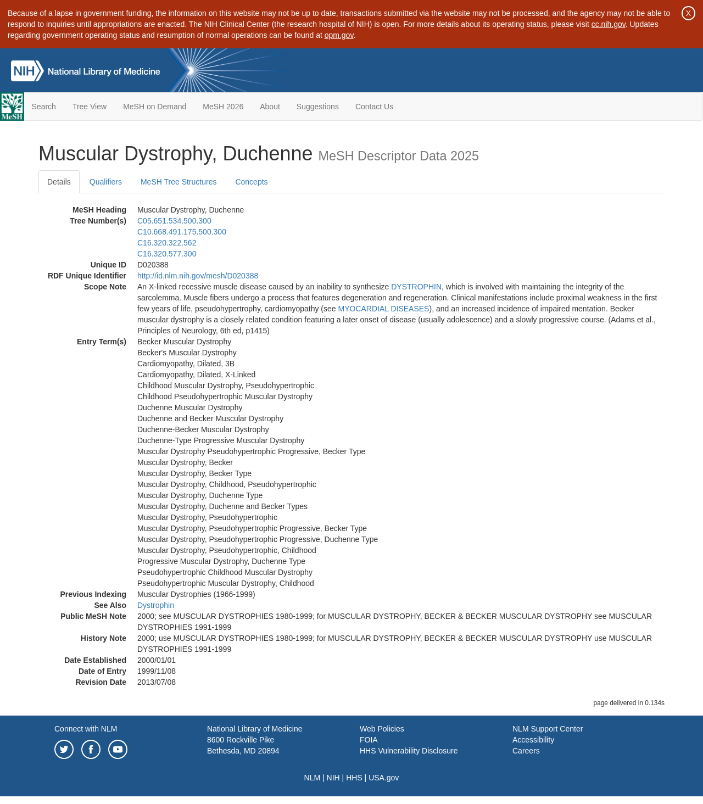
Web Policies (382, 728)
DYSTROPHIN (416, 286)
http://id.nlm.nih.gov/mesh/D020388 (197, 275)
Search (44, 106)
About (270, 106)
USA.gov (384, 777)
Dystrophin (155, 605)
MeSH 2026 (223, 106)
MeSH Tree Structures (179, 181)
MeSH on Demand (154, 106)
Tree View (89, 106)
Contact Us (374, 106)
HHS (354, 777)
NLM (312, 777)
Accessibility (533, 739)
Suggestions (318, 106)
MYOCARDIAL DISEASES (383, 308)
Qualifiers (106, 181)
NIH (333, 777)
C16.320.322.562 (166, 242)
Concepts (251, 181)
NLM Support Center (547, 728)
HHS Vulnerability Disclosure (408, 750)
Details (59, 181)
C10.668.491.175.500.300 (181, 231)
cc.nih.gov (609, 24)
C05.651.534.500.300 (174, 220)
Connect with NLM (85, 728)
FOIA (369, 739)
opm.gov (339, 35)
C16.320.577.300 (166, 253)
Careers (526, 750)
